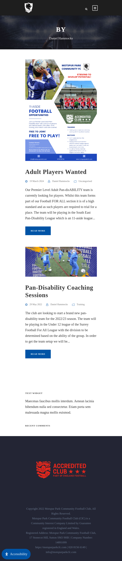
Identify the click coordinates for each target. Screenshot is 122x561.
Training (81, 304)
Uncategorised (85, 181)
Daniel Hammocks (61, 181)
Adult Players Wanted (56, 171)
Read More (38, 230)
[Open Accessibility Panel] (16, 554)
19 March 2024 (37, 181)
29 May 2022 (36, 304)
